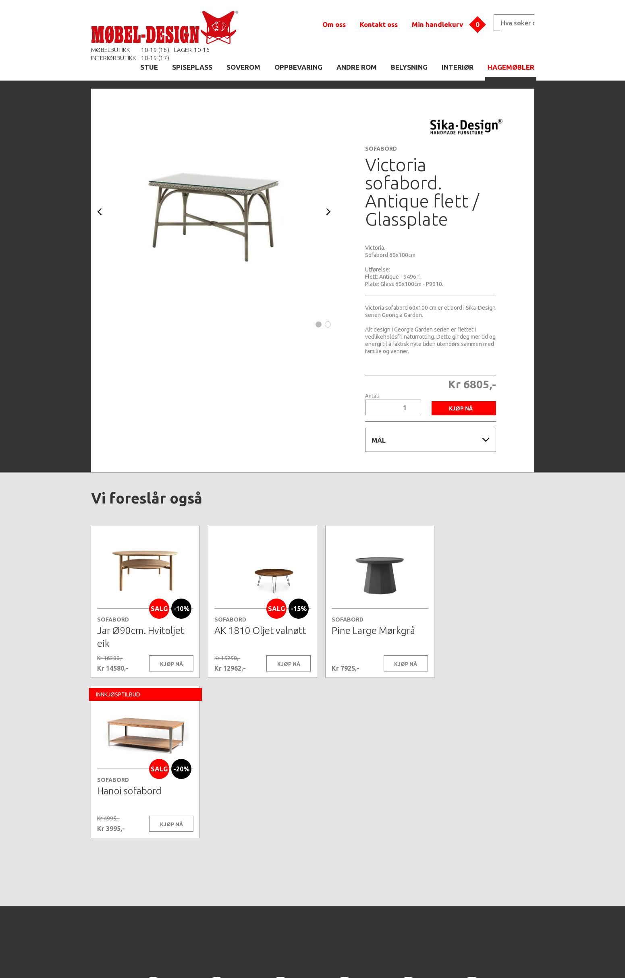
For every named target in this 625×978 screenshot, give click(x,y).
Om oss (334, 24)
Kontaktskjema (422, 959)
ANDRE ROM (356, 67)
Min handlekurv (437, 24)
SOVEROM (243, 67)
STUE (149, 67)
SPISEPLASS (192, 67)
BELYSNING (409, 67)
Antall (372, 395)
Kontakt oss (379, 24)
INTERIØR (457, 67)
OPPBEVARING (298, 67)
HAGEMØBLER (511, 67)
